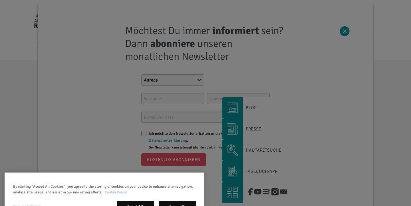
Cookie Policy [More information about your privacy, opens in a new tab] (116, 200)
